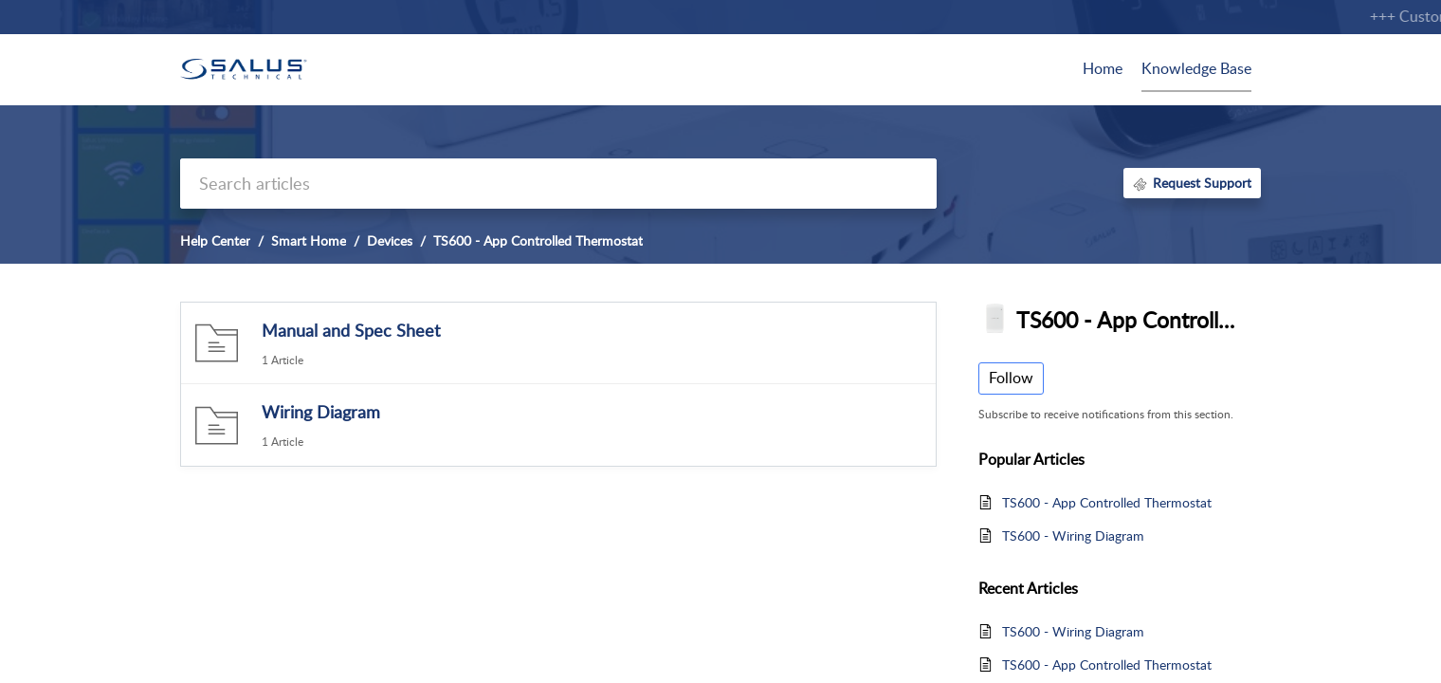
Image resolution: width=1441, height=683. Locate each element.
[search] (558, 183)
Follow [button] (1011, 377)
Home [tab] (1102, 68)
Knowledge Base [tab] (1196, 68)
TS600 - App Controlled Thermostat (1107, 502)
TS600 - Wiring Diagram (1073, 535)
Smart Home (308, 240)
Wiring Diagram (321, 411)
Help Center (215, 240)
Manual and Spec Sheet (351, 330)
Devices (389, 240)
